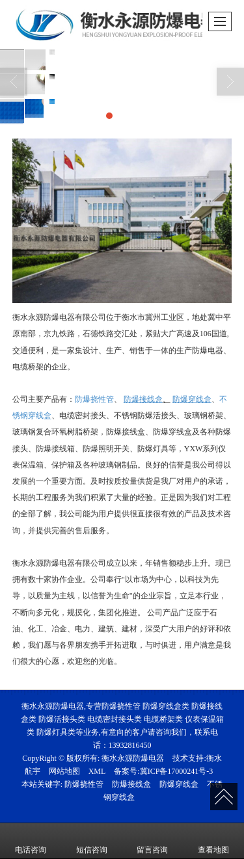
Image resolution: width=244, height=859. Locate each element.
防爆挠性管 (94, 399)
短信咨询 (91, 840)
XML (97, 771)
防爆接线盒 (131, 784)
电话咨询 (30, 840)
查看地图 (213, 840)
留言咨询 (152, 840)
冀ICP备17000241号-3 (176, 771)
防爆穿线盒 (178, 784)
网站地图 (64, 771)
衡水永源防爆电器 (133, 758)
